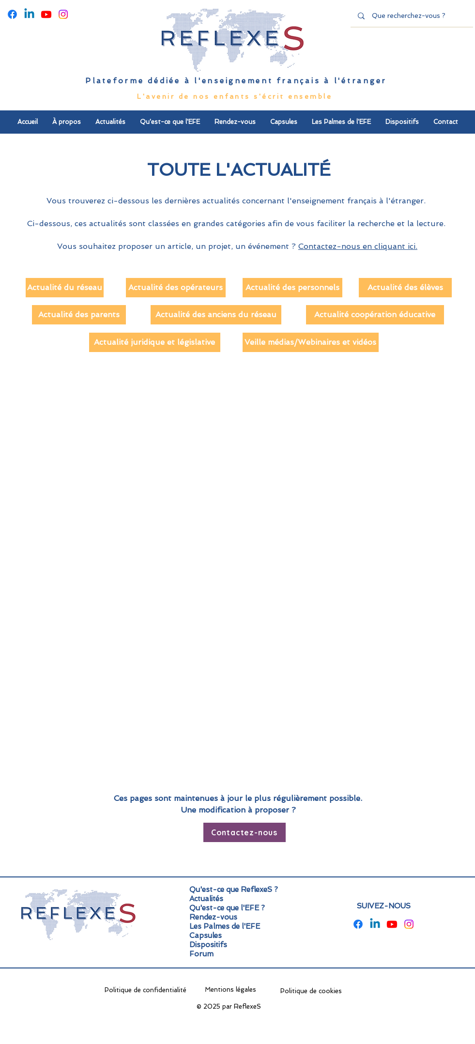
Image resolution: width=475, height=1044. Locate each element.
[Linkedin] (29, 14)
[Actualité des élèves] (405, 287)
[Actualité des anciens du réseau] (216, 314)
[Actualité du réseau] (65, 287)
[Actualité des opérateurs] (176, 287)
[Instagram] (63, 14)
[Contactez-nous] (244, 832)
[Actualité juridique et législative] (154, 342)
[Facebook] (12, 14)
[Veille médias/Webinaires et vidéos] (311, 342)
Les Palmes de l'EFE (224, 926)
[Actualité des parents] (79, 314)
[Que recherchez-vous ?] (412, 16)
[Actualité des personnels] (292, 287)
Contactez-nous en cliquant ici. (357, 246)
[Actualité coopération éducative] (375, 314)
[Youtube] (46, 14)
